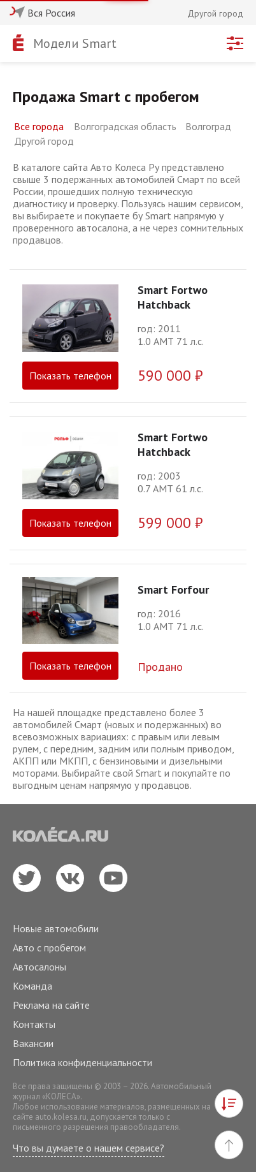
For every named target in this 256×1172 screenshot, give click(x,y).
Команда (32, 985)
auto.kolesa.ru (61, 1116)
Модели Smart (75, 43)
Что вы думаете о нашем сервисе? (88, 1147)
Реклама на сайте (51, 1005)
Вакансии (33, 1043)
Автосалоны (39, 966)
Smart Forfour (173, 589)
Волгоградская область (125, 126)
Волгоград (208, 126)
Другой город (44, 141)
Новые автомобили (56, 928)
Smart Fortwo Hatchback (173, 297)
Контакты (34, 1024)
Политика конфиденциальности (82, 1062)
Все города (39, 126)
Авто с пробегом (49, 947)
